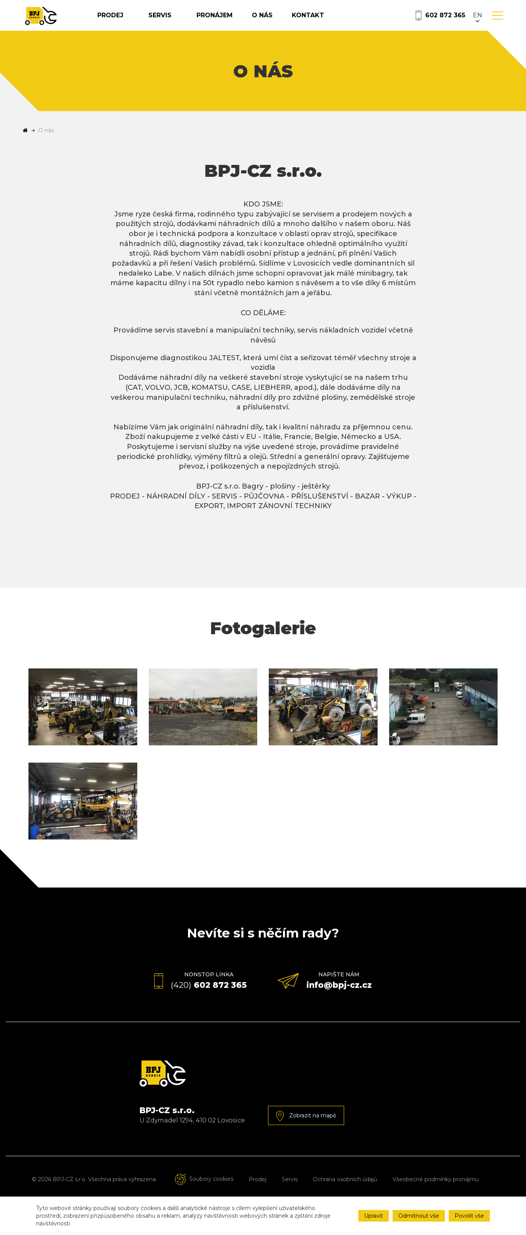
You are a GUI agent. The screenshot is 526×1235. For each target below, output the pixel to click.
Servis (184, 21)
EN (477, 21)
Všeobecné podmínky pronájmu (436, 1192)
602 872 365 (445, 21)
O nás (283, 21)
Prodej (135, 21)
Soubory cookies (202, 1192)
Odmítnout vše (418, 1215)
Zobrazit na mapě (306, 1129)
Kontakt (329, 21)
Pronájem (236, 21)
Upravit (373, 1215)
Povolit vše (469, 1215)
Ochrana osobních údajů (345, 1192)
